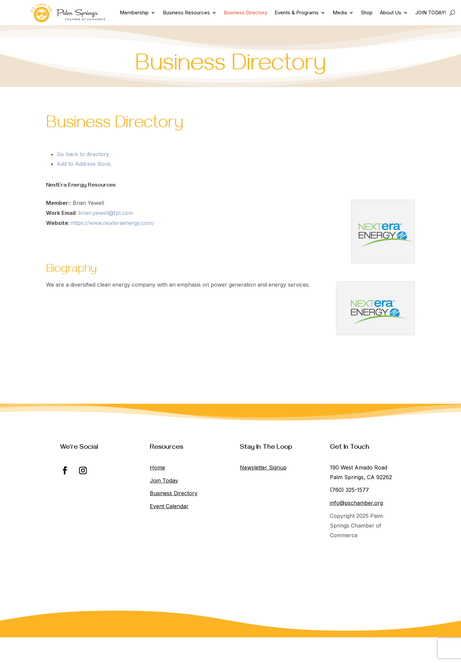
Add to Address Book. (84, 163)
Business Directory (245, 12)
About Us (390, 12)
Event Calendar (169, 506)
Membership (134, 12)
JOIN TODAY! (430, 12)
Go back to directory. (83, 154)
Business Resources (186, 12)
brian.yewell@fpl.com (105, 213)
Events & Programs (297, 12)
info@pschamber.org (356, 503)
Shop (367, 12)
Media (340, 12)
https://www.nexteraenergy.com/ (112, 223)
